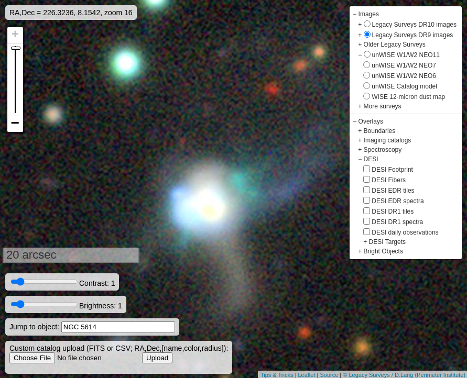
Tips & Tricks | (279, 375)
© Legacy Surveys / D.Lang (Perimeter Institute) (404, 375)
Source (329, 375)
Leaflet (306, 375)
